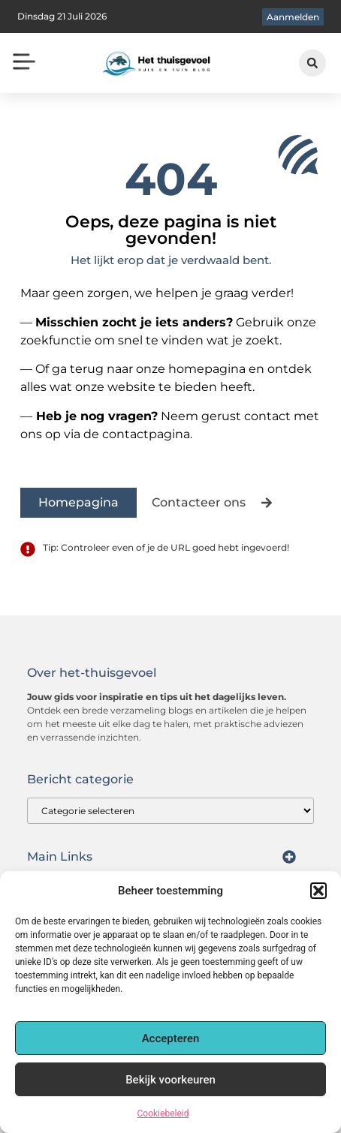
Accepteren (171, 1038)
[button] (318, 890)
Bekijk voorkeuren (170, 1079)
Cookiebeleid (163, 1113)
